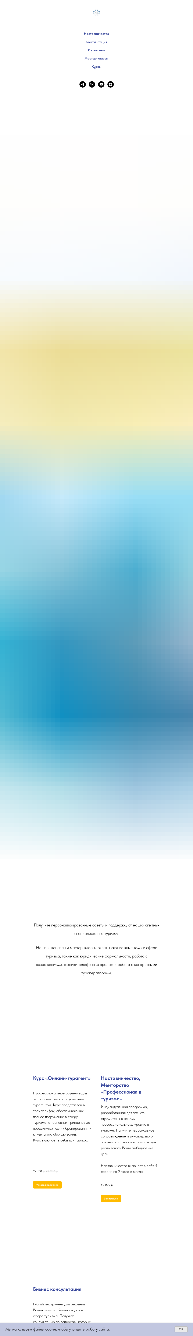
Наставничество (96, 34)
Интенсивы (96, 50)
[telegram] (82, 84)
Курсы (96, 67)
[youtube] (101, 84)
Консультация (96, 42)
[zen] (110, 84)
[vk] (92, 84)
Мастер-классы (96, 58)
